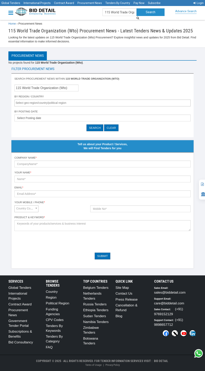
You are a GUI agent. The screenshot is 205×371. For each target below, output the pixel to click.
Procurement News (89, 3)
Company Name (25, 157)
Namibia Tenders (96, 322)
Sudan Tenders (94, 316)
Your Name (22, 172)
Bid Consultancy (20, 342)
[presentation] (44, 242)
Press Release (127, 299)
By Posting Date (26, 111)
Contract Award (64, 3)
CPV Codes (55, 320)
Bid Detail (161, 361)
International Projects (37, 3)
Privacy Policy (113, 364)
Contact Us (124, 293)
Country (52, 292)
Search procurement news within (66, 78)
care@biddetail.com (169, 303)
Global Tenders (10, 3)
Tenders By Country (117, 3)
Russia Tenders (95, 304)
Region (51, 297)
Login (198, 3)
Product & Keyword (29, 217)
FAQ (49, 347)
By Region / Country (29, 96)
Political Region (57, 303)
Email (18, 187)
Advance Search (186, 11)
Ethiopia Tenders (95, 310)
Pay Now (139, 3)
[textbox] (103, 103)
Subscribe (154, 3)
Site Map (122, 288)
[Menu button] (11, 12)
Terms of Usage (93, 364)
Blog (119, 316)
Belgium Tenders (95, 288)
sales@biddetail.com (170, 292)
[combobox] (102, 103)
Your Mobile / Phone (29, 202)
